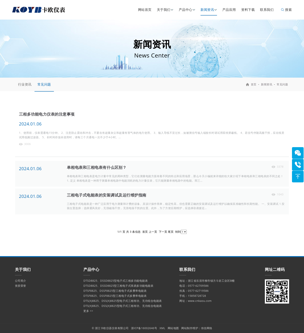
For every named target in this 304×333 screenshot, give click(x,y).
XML (162, 328)
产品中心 (185, 9)
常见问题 (44, 84)
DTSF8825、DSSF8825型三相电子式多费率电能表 (115, 291)
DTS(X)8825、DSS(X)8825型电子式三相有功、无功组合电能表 (122, 301)
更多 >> (88, 311)
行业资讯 (25, 84)
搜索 (286, 9)
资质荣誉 (20, 286)
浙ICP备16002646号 (144, 328)
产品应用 (229, 9)
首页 (253, 84)
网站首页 (145, 9)
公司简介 (20, 280)
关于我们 (163, 9)
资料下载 (248, 9)
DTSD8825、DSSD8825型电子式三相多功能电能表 (115, 280)
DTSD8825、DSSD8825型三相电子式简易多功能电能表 (118, 286)
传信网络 (206, 328)
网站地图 (173, 328)
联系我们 (267, 9)
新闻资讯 (207, 9)
